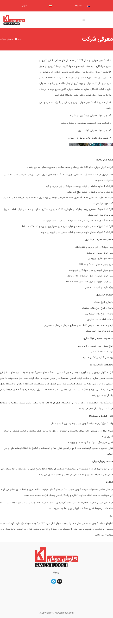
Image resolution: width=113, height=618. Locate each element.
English (78, 5)
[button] (84, 19)
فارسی (24, 5)
